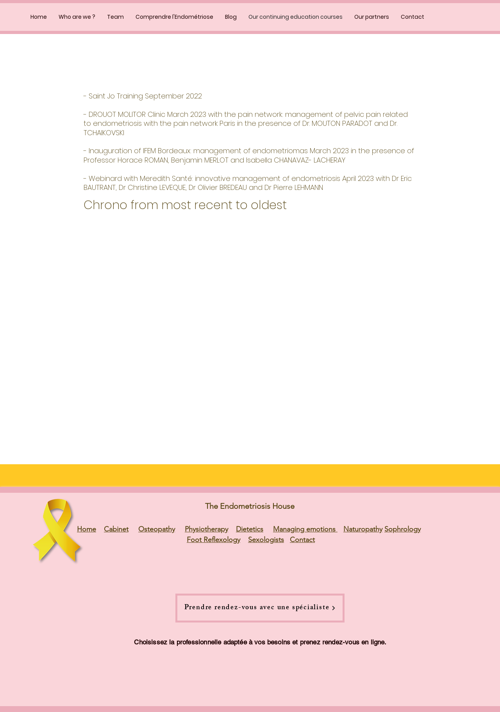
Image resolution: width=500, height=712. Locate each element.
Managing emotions (305, 529)
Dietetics (249, 529)
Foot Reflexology (213, 539)
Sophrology (402, 529)
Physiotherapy (206, 529)
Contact (302, 539)
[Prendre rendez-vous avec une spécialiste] (260, 608)
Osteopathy (156, 529)
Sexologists (266, 539)
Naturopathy (362, 529)
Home (86, 529)
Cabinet (116, 529)
